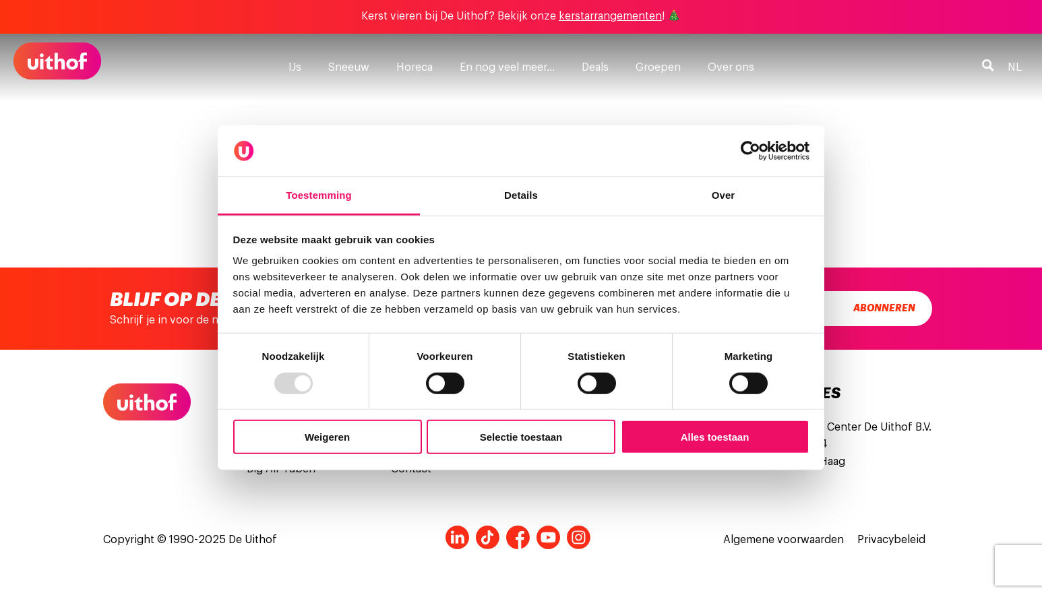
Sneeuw (348, 67)
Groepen (658, 67)
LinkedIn (457, 537)
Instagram (578, 537)
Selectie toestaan (521, 437)
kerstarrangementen (610, 16)
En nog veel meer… (507, 67)
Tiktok (487, 537)
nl (1015, 67)
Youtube (548, 537)
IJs (294, 67)
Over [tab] (723, 195)
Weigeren (327, 437)
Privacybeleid (891, 539)
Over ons (731, 67)
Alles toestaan (715, 437)
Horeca (414, 67)
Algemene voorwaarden (783, 539)
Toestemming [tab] (319, 195)
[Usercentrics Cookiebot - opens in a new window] (750, 151)
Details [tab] (521, 195)
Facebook (518, 537)
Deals (595, 67)
